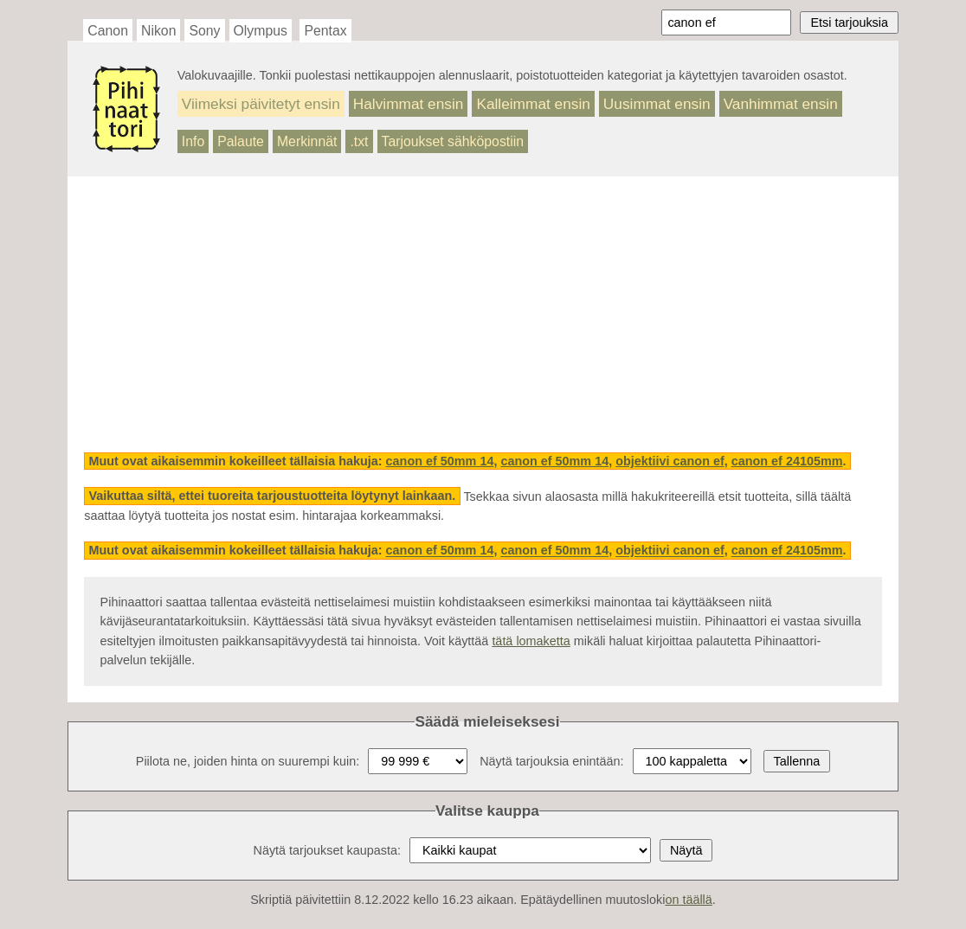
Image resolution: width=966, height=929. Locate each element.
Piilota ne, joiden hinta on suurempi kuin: (247, 761)
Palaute (240, 141)
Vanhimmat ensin (781, 103)
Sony (204, 30)
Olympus (260, 30)
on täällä (688, 900)
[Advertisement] (483, 315)
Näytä (686, 850)
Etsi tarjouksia (849, 22)
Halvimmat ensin (408, 103)
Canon (107, 30)
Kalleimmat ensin (532, 103)
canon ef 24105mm (787, 461)
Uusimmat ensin (657, 103)
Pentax (325, 30)
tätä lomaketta (531, 641)
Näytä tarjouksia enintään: (551, 761)
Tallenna (797, 761)
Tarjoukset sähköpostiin (453, 141)
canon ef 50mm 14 (440, 461)
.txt (359, 141)
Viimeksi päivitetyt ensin (261, 103)
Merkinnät (307, 141)
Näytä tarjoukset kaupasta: (327, 850)
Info (193, 141)
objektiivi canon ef (669, 461)
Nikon (158, 30)
